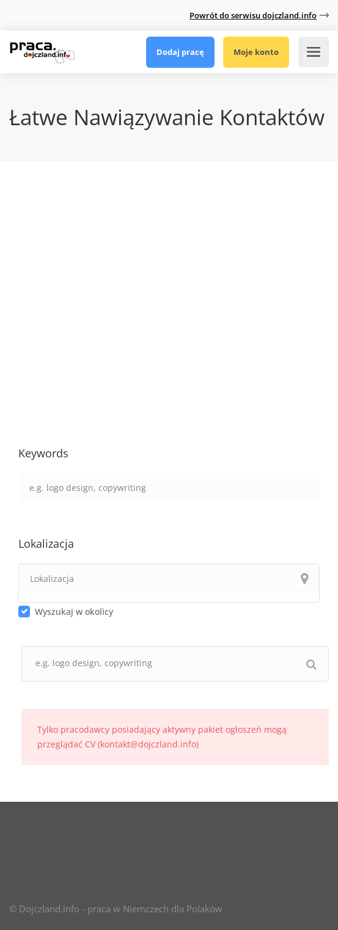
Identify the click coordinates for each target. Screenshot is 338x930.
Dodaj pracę (180, 51)
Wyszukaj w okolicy (74, 611)
